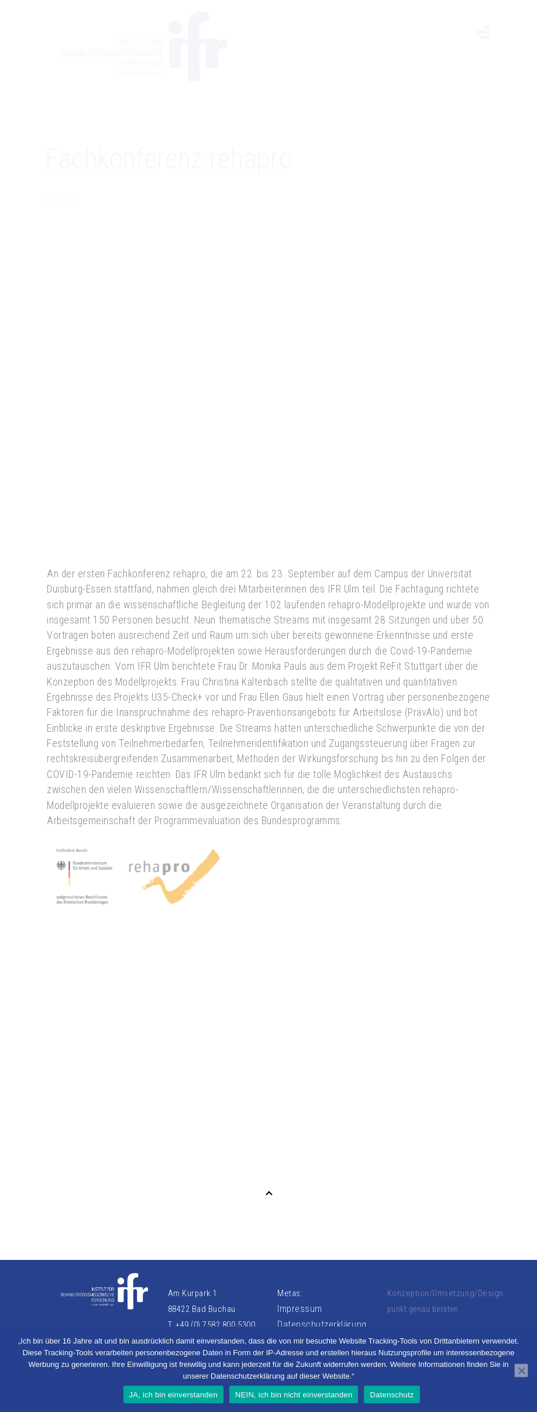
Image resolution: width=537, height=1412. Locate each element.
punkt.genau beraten (423, 1309)
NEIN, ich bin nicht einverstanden (293, 1394)
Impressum (299, 1308)
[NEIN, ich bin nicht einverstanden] (521, 1370)
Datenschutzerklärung (322, 1324)
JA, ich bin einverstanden (173, 1394)
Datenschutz (392, 1394)
